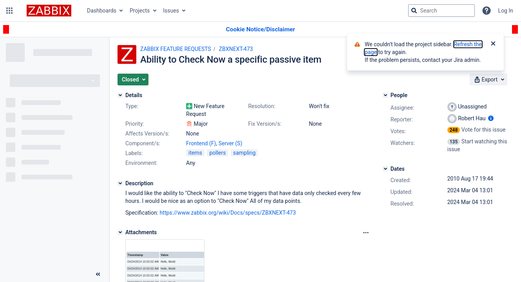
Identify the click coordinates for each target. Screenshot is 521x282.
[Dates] (385, 169)
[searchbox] (441, 10)
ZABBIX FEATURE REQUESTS (175, 49)
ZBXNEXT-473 (236, 49)
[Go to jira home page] (49, 10)
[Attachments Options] (366, 232)
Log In (505, 10)
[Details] (120, 95)
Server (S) (230, 143)
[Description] (120, 183)
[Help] (486, 10)
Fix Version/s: (264, 124)
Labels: (134, 153)
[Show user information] (491, 118)
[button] (9, 10)
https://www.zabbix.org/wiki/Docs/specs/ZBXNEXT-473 (228, 213)
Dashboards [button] (101, 10)
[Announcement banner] (260, 29)
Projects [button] (140, 10)
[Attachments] (120, 232)
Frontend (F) (201, 143)
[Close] (493, 44)
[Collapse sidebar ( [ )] (97, 274)
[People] (385, 95)
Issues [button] (171, 10)
